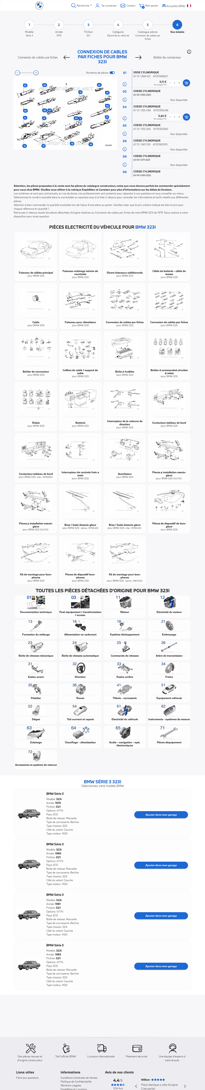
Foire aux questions (27, 1077)
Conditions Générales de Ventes (79, 1077)
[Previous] (66, 57)
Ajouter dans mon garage (161, 814)
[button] (189, 51)
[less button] (170, 82)
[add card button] (186, 82)
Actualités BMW (173, 5)
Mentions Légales (71, 1085)
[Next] (138, 57)
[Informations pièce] (125, 84)
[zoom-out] (17, 72)
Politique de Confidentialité (76, 1081)
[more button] (179, 82)
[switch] (112, 72)
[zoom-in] (36, 72)
